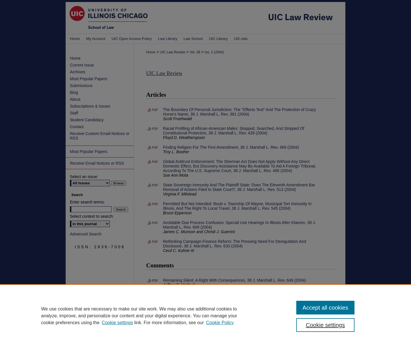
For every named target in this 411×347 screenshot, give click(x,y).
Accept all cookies (325, 307)
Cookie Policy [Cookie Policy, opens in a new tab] (220, 322)
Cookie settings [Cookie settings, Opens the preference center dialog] (325, 325)
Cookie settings (117, 322)
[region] (205, 315)
